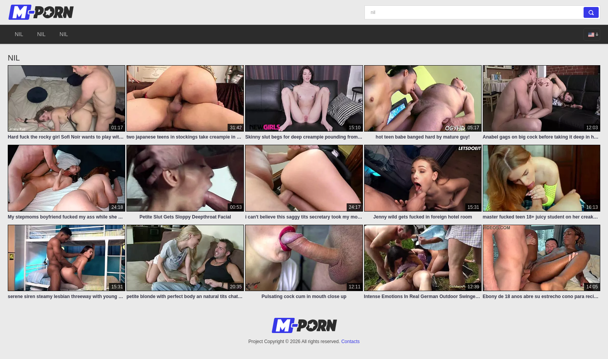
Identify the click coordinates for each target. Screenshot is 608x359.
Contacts (350, 341)
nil (19, 34)
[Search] (482, 12)
